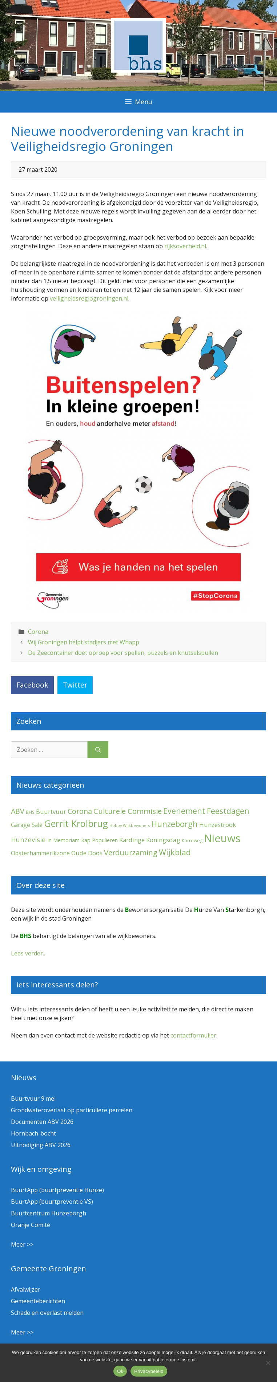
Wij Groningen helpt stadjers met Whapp (83, 642)
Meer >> (22, 1244)
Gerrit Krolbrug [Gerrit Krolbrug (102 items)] (76, 823)
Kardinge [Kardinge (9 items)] (132, 840)
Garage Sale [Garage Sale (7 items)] (27, 825)
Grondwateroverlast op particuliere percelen (71, 1110)
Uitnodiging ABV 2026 (41, 1145)
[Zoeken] (98, 749)
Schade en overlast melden (47, 1313)
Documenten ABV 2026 (42, 1122)
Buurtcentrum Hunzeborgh (48, 1213)
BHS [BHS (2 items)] (30, 812)
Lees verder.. (28, 953)
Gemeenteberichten (38, 1301)
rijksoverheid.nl (185, 246)
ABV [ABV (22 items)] (17, 811)
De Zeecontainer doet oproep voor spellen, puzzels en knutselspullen (123, 653)
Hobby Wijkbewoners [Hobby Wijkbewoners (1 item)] (129, 825)
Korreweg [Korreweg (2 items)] (192, 840)
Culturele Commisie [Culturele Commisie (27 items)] (127, 811)
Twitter (75, 685)
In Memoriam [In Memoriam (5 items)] (63, 840)
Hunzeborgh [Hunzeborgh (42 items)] (174, 823)
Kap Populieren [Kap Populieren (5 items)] (99, 840)
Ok (120, 1371)
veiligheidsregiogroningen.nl (89, 298)
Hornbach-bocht (33, 1133)
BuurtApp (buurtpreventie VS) (52, 1202)
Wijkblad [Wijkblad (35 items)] (175, 852)
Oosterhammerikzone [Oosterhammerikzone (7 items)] (40, 853)
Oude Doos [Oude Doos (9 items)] (87, 853)
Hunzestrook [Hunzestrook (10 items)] (217, 824)
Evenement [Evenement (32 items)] (184, 811)
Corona (38, 632)
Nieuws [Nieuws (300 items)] (222, 838)
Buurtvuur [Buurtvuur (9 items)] (51, 811)
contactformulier (193, 1035)
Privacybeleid (149, 1371)
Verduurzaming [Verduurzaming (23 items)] (130, 852)
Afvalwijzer (25, 1289)
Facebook (32, 685)
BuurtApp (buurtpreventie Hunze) (57, 1190)
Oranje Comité (30, 1225)
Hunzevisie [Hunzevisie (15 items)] (28, 839)
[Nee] (268, 1362)
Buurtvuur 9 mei (33, 1098)
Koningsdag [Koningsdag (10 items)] (163, 840)
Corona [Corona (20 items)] (80, 811)
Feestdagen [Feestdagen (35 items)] (228, 811)
